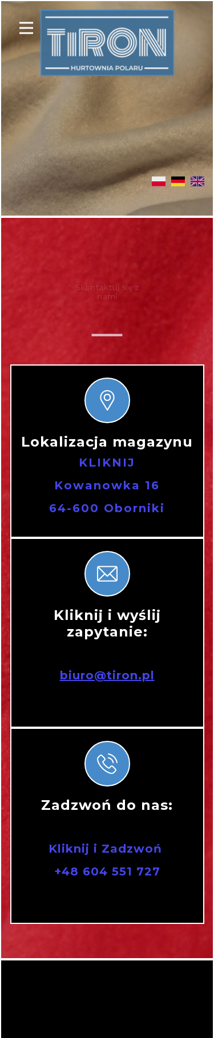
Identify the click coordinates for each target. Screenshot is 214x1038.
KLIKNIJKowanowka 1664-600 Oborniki (107, 485)
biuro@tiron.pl (107, 675)
